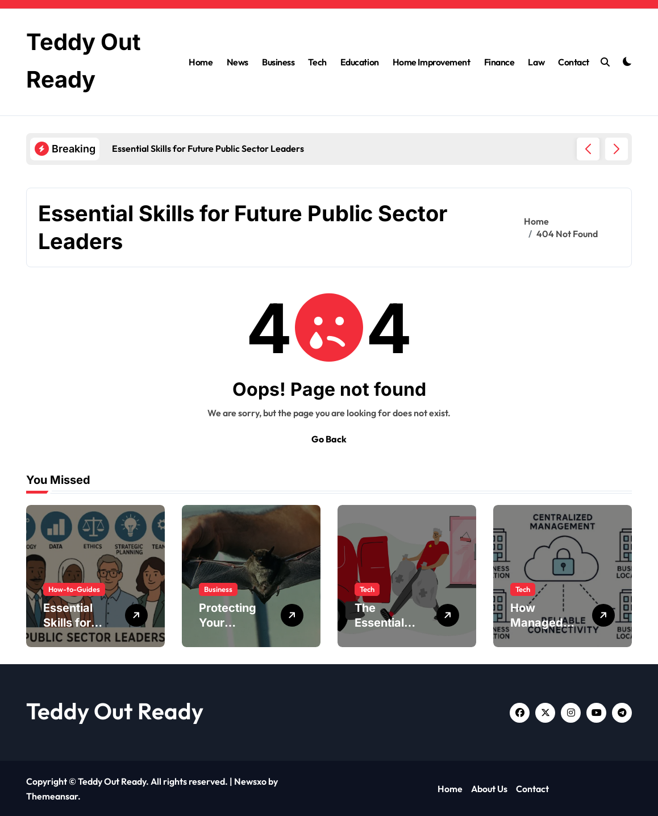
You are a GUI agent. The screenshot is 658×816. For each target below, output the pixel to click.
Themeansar (52, 795)
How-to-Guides (74, 588)
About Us (489, 788)
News (237, 61)
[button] (616, 147)
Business (278, 61)
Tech (317, 61)
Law (536, 61)
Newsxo (250, 780)
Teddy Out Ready (114, 709)
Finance (499, 61)
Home (201, 61)
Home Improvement (431, 61)
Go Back (329, 438)
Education (359, 61)
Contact (573, 61)
